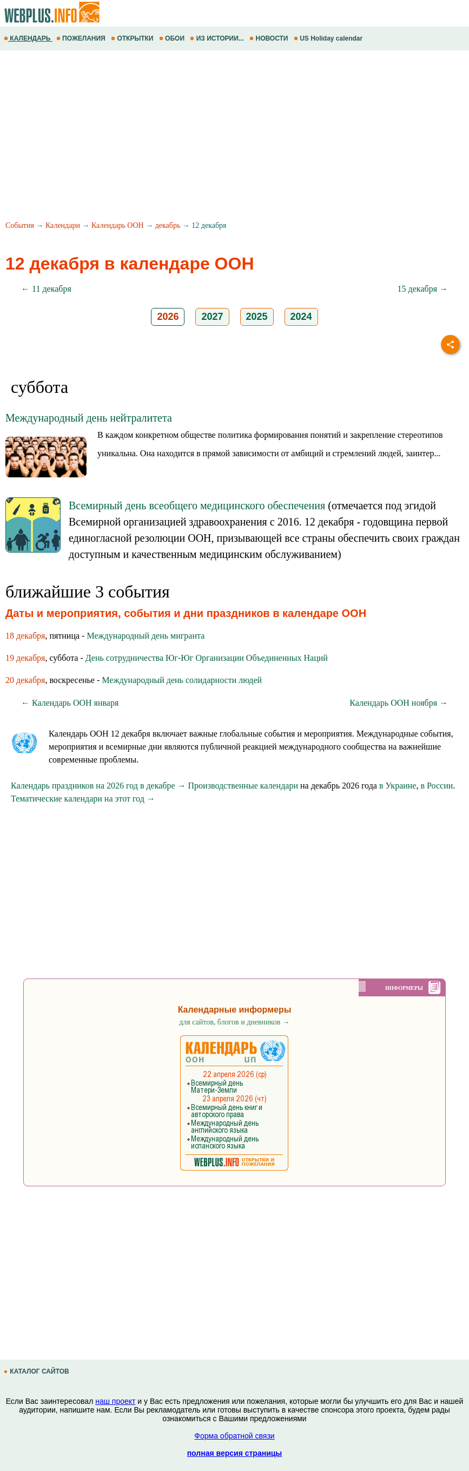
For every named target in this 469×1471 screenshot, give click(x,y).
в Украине (398, 785)
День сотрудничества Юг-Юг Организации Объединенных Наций (206, 657)
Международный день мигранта (145, 635)
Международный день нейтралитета (88, 418)
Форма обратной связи (234, 1435)
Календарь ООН (117, 225)
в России (436, 785)
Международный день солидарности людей (182, 680)
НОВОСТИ (269, 38)
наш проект (115, 1401)
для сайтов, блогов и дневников (234, 1022)
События (19, 225)
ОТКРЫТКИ (133, 38)
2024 (301, 316)
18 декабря (25, 635)
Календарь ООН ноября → (398, 702)
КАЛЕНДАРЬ (28, 38)
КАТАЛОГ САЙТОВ (37, 1371)
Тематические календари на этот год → (83, 798)
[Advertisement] (234, 137)
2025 (257, 316)
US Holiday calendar (329, 38)
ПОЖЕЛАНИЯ (81, 38)
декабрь (168, 225)
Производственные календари (243, 785)
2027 (212, 316)
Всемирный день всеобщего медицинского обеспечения (197, 505)
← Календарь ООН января (69, 702)
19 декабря (25, 657)
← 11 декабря (46, 288)
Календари (62, 225)
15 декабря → (423, 288)
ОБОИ (173, 38)
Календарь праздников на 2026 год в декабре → (98, 785)
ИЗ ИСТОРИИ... (218, 38)
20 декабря (25, 680)
